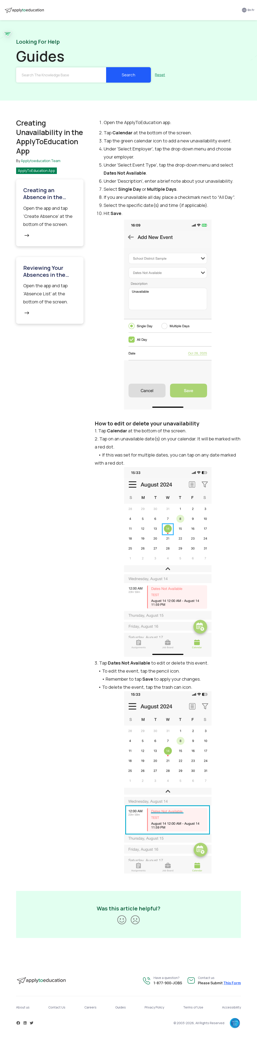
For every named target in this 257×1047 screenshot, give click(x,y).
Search (128, 74)
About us (23, 1007)
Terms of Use (193, 1007)
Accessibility (231, 1007)
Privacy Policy (154, 1007)
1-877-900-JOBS (168, 982)
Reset (160, 74)
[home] (24, 10)
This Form (232, 982)
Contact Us (56, 1007)
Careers (90, 1007)
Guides (120, 1007)
